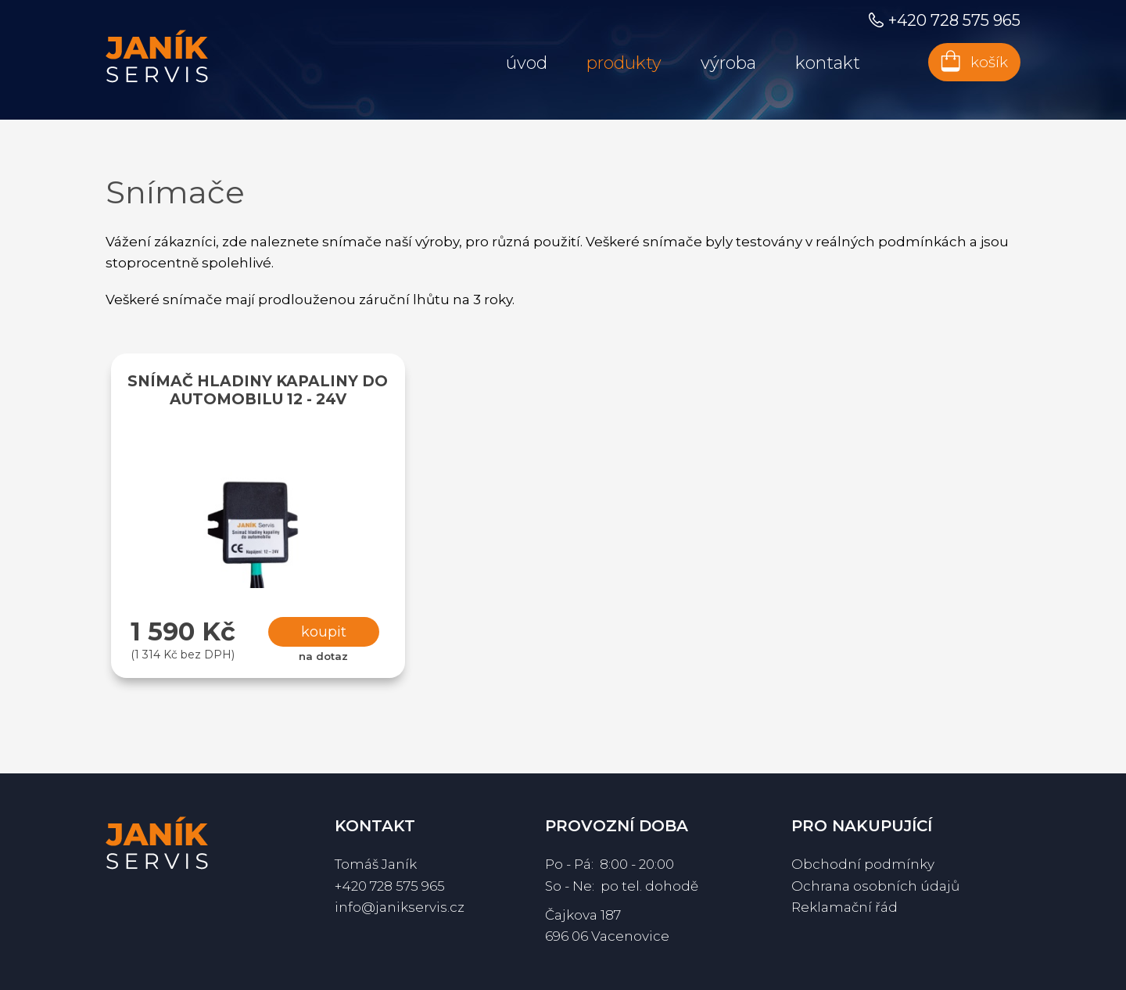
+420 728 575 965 (390, 886)
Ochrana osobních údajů (875, 886)
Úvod (526, 63)
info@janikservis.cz (399, 907)
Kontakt (827, 63)
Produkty (624, 63)
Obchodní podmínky (862, 864)
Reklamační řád (844, 907)
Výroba (728, 63)
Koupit (323, 631)
